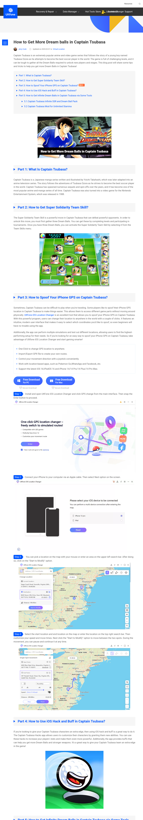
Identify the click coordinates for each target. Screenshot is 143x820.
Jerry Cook (20, 49)
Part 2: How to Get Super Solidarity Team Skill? (42, 80)
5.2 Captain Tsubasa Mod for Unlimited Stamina (48, 106)
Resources (128, 4)
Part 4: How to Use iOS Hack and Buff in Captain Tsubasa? (48, 90)
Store (98, 11)
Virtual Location (59, 49)
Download (113, 11)
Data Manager (71, 11)
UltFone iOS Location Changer (39, 315)
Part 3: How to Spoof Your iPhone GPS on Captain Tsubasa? (48, 85)
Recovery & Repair (47, 11)
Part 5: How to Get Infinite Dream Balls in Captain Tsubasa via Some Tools (55, 95)
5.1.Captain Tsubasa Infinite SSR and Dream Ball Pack (51, 101)
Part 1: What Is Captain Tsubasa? (35, 75)
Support (129, 11)
